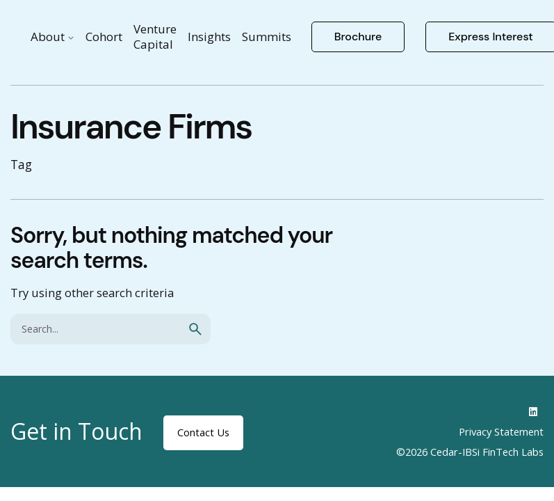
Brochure (358, 36)
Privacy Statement (501, 431)
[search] (195, 329)
